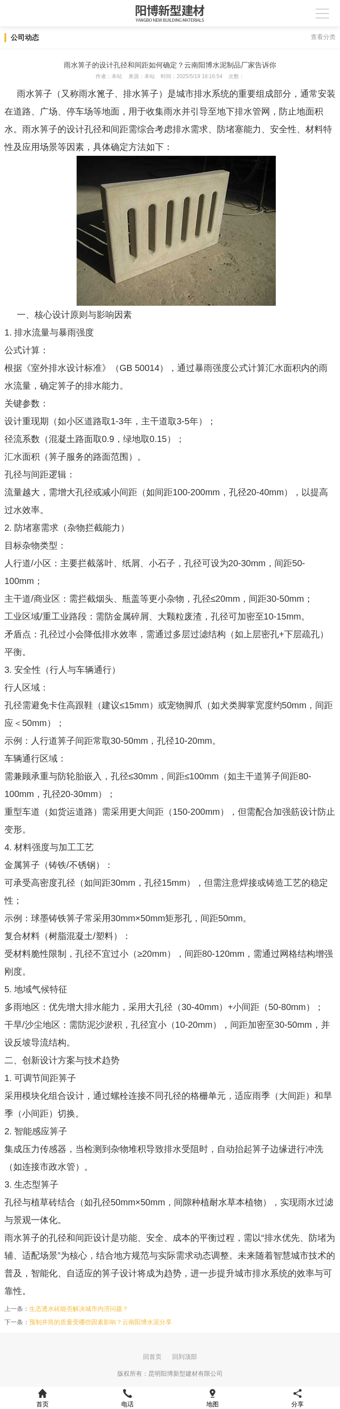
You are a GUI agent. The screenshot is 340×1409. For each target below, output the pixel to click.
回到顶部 (184, 1356)
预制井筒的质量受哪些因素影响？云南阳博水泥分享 (100, 1322)
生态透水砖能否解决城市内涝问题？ (78, 1308)
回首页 (152, 1356)
